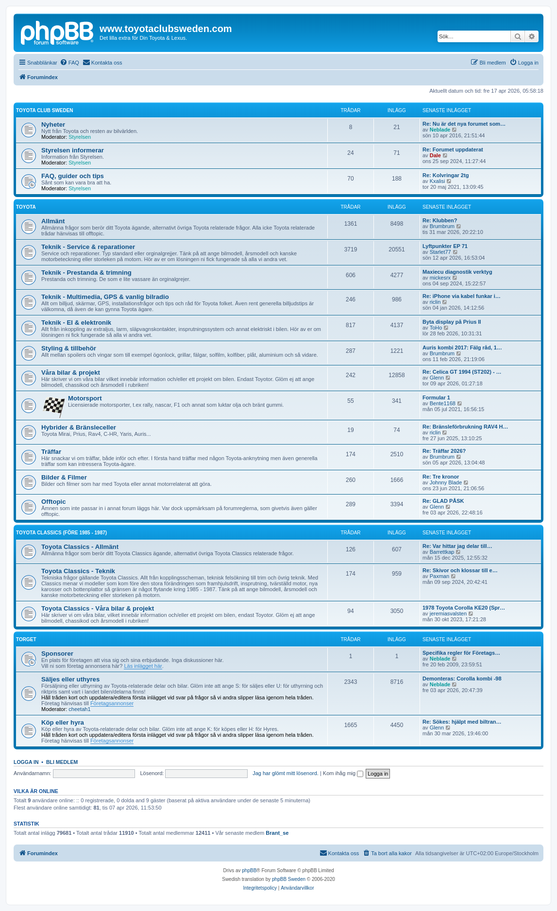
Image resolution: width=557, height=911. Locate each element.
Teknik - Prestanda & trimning (86, 272)
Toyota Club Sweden (44, 110)
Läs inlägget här (143, 666)
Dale (435, 155)
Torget (26, 639)
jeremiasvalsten (448, 613)
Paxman (439, 576)
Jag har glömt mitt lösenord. (286, 773)
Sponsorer (57, 653)
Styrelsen (79, 137)
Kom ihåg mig (343, 773)
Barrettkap (442, 552)
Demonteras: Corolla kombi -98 (462, 678)
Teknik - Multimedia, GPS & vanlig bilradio (105, 296)
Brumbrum (442, 226)
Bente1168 (443, 403)
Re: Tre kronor (440, 477)
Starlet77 (440, 252)
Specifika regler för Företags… (461, 653)
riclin (435, 302)
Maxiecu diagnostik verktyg (457, 272)
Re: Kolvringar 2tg (445, 175)
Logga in (26, 762)
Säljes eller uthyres (70, 679)
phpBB (249, 870)
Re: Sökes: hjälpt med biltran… (462, 722)
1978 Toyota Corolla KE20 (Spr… (463, 608)
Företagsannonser (112, 703)
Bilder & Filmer (64, 477)
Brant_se (277, 833)
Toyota (26, 207)
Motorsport (85, 398)
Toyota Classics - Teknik (78, 571)
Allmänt (53, 221)
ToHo (436, 328)
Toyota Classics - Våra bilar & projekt (97, 608)
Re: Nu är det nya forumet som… (464, 124)
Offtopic (53, 501)
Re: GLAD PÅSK (443, 501)
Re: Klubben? (439, 220)
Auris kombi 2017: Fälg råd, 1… (462, 347)
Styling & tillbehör (68, 348)
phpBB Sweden (288, 879)
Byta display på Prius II (451, 322)
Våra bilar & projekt (70, 372)
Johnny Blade (446, 482)
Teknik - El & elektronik (76, 322)
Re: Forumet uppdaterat (452, 149)
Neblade (440, 130)
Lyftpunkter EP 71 (445, 246)
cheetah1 (79, 709)
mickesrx (440, 278)
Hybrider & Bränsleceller (78, 427)
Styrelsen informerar (72, 150)
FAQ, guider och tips (72, 176)
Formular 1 (436, 397)
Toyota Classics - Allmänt (79, 546)
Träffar (51, 451)
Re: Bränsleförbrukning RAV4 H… (465, 427)
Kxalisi (437, 181)
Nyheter (53, 124)
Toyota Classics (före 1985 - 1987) (61, 532)
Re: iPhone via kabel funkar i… (461, 296)
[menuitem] (69, 62)
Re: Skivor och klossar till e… (460, 570)
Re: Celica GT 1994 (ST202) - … (462, 372)
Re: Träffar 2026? (444, 451)
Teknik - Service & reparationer (88, 246)
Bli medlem (62, 762)
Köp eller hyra (62, 722)
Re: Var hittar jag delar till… (457, 546)
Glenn (437, 378)
